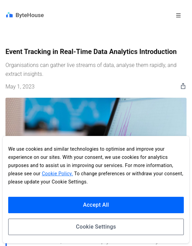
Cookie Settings (96, 226)
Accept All (96, 205)
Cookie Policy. (57, 173)
